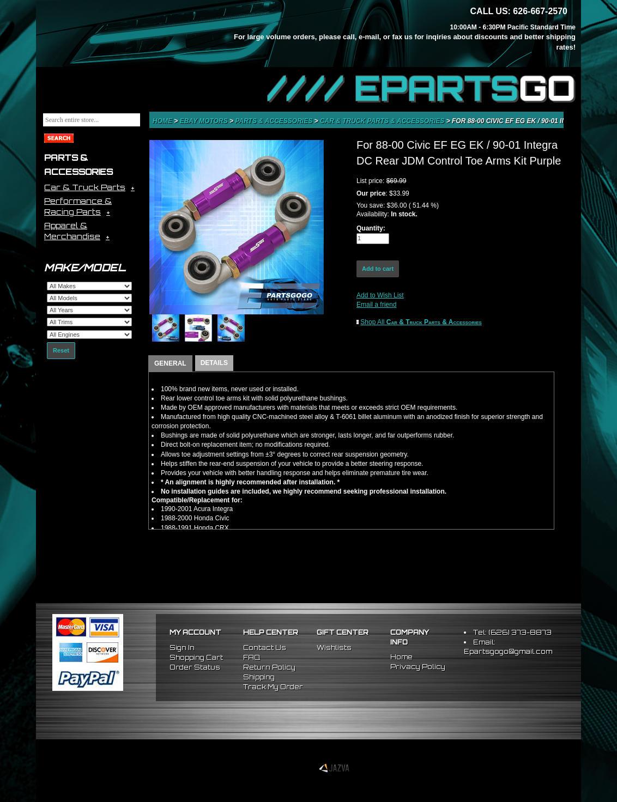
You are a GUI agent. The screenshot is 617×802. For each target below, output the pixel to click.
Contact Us (264, 647)
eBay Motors (204, 121)
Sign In (182, 647)
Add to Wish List (380, 295)
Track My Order (273, 687)
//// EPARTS (421, 88)
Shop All (421, 322)
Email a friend (376, 304)
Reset (61, 350)
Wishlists (334, 647)
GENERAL (170, 363)
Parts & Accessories (274, 121)
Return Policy (269, 667)
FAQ (251, 657)
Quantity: (370, 228)
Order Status (195, 667)
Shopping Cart (196, 657)
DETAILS (214, 363)
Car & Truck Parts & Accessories (383, 121)
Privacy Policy (417, 667)
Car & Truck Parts (84, 187)
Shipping (259, 677)
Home (163, 121)
